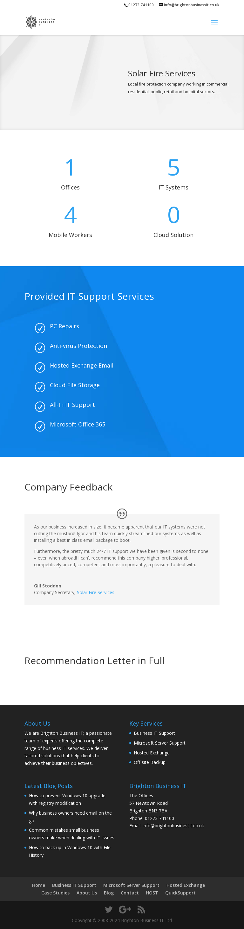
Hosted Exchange (152, 753)
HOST (152, 893)
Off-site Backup (150, 762)
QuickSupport (180, 893)
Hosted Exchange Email (81, 365)
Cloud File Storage (75, 385)
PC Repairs (64, 326)
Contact (130, 893)
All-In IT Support (72, 404)
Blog (109, 893)
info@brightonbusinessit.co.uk (173, 826)
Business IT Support (154, 733)
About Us (87, 893)
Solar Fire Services (95, 592)
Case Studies (55, 893)
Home (38, 885)
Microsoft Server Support (160, 743)
